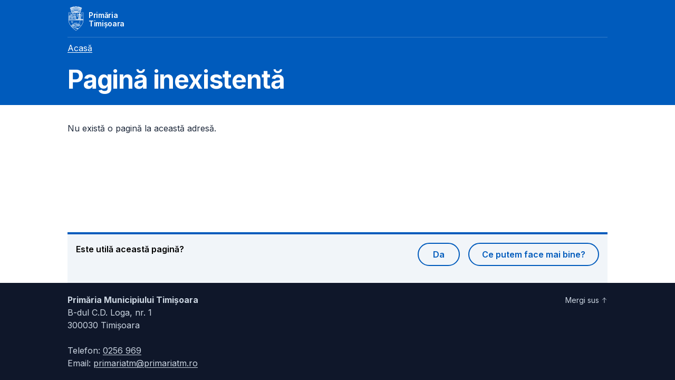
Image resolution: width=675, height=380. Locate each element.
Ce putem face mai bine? (533, 254)
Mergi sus (586, 300)
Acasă (80, 48)
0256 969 (122, 350)
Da (439, 254)
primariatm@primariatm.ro (145, 363)
